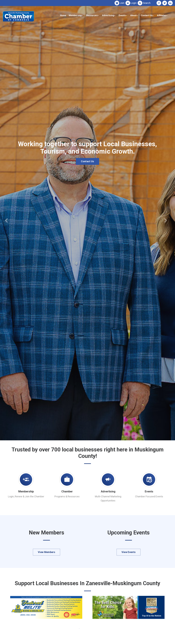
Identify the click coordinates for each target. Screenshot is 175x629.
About (133, 15)
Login (134, 3)
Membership (75, 15)
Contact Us (146, 15)
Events (122, 15)
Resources (92, 15)
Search (147, 3)
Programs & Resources (67, 496)
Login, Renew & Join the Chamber (26, 496)
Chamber (67, 491)
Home (63, 15)
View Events (129, 552)
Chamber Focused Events (149, 496)
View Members (46, 552)
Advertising (108, 15)
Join (122, 3)
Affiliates (161, 15)
